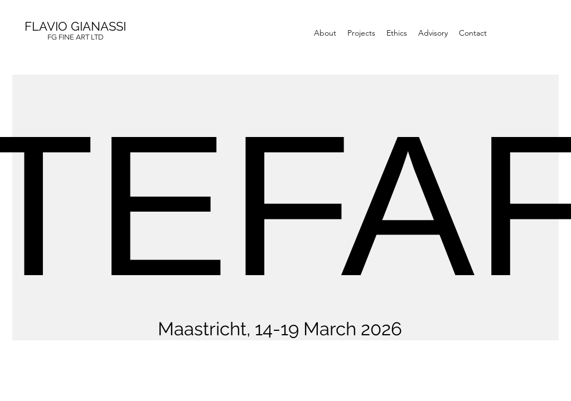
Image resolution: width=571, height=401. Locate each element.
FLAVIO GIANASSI (75, 26)
